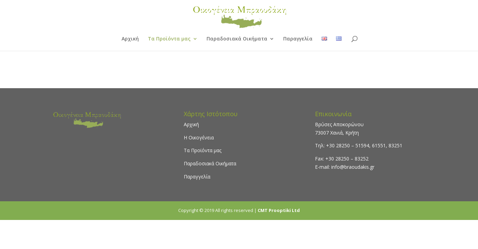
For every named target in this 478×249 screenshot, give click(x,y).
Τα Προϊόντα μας (169, 39)
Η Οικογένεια (199, 137)
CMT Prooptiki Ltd (279, 210)
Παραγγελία (298, 39)
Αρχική (130, 39)
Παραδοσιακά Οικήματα (237, 39)
